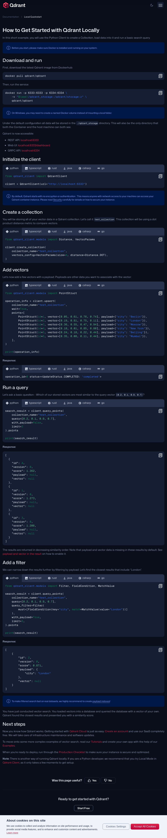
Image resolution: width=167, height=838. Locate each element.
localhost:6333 (29, 140)
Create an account (116, 731)
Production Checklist (72, 752)
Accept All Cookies (145, 826)
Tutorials (96, 741)
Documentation (11, 16)
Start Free (83, 808)
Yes (92, 780)
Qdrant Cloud (77, 731)
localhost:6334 (31, 150)
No (108, 780)
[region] (83, 826)
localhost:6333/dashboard (34, 145)
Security (57, 199)
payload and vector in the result (22, 554)
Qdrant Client (11, 762)
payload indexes (101, 701)
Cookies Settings (116, 826)
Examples (9, 745)
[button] (151, 5)
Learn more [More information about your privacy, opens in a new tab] (12, 832)
